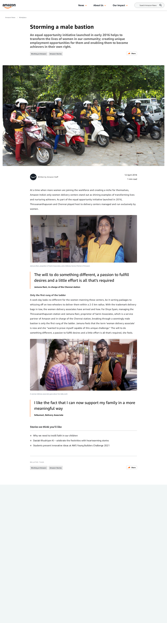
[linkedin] (40, 620)
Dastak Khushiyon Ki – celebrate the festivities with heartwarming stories (71, 440)
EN (30, 601)
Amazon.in (34, 592)
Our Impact (119, 5)
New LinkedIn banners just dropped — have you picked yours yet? (23, 533)
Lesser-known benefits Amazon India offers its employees (137, 533)
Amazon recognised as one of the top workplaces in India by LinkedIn (101, 533)
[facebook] (23, 620)
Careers (61, 587)
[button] (86, 5)
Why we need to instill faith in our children (55, 435)
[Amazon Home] (9, 6)
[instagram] (14, 620)
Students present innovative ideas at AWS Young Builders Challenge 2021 (71, 445)
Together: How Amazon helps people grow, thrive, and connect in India (62, 533)
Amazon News (10, 17)
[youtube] (31, 620)
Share (132, 53)
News (81, 5)
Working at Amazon (38, 54)
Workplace (22, 17)
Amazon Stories (56, 54)
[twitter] (6, 620)
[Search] (148, 5)
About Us (98, 5)
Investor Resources (66, 582)
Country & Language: (35, 598)
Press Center (34, 587)
